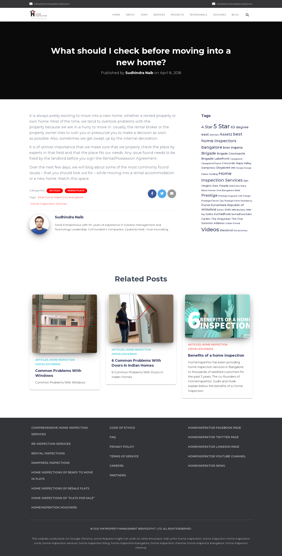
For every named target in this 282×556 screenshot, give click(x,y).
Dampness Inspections (50, 462)
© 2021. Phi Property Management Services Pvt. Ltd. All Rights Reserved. (141, 528)
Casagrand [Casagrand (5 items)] (236, 159)
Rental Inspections (48, 453)
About (130, 14)
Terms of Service (124, 456)
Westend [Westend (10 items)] (226, 230)
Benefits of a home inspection (216, 355)
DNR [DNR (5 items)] (233, 168)
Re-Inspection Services (51, 443)
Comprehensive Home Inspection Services (59, 431)
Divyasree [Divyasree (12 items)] (223, 167)
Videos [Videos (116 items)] (210, 229)
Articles (54, 190)
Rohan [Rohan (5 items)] (220, 210)
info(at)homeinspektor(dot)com (235, 3)
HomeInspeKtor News (206, 465)
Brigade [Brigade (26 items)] (208, 153)
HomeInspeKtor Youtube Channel (217, 456)
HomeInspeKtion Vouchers (54, 507)
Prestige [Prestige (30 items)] (209, 195)
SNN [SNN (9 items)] (228, 209)
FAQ (113, 437)
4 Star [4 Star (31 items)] (207, 127)
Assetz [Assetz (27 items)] (226, 134)
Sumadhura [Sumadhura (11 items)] (222, 214)
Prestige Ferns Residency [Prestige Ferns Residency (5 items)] (238, 201)
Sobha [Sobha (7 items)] (209, 214)
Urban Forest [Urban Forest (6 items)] (232, 223)
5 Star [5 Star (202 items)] (221, 126)
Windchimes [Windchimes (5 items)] (240, 230)
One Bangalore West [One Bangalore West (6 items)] (228, 190)
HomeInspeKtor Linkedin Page (213, 446)
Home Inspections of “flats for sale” (63, 497)
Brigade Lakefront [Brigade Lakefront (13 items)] (215, 158)
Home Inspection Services (48, 203)
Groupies (219, 14)
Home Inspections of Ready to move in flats (62, 475)
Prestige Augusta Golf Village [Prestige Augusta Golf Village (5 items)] (234, 196)
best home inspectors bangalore (60, 197)
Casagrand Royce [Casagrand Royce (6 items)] (211, 163)
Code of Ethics (122, 427)
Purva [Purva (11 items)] (205, 205)
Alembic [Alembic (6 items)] (214, 134)
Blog (235, 14)
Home (116, 14)
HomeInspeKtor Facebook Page (214, 427)
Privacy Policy (122, 446)
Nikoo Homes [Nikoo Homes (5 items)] (208, 190)
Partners (118, 475)
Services (159, 14)
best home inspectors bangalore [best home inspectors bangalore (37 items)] (221, 141)
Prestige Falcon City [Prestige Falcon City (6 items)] (212, 200)
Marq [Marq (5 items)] (243, 186)
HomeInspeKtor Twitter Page (213, 437)
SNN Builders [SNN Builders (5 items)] (238, 210)
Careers (117, 465)
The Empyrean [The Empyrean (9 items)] (220, 218)
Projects (177, 14)
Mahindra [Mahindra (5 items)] (234, 186)
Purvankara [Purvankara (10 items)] (218, 205)
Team (144, 14)
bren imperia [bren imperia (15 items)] (233, 147)
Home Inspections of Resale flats (60, 488)
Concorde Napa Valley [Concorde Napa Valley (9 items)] (236, 163)
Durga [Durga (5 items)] (239, 168)
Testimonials (198, 14)
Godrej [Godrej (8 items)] (213, 174)
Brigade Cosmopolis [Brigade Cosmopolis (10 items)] (231, 153)
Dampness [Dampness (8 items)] (208, 167)
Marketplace (76, 190)
